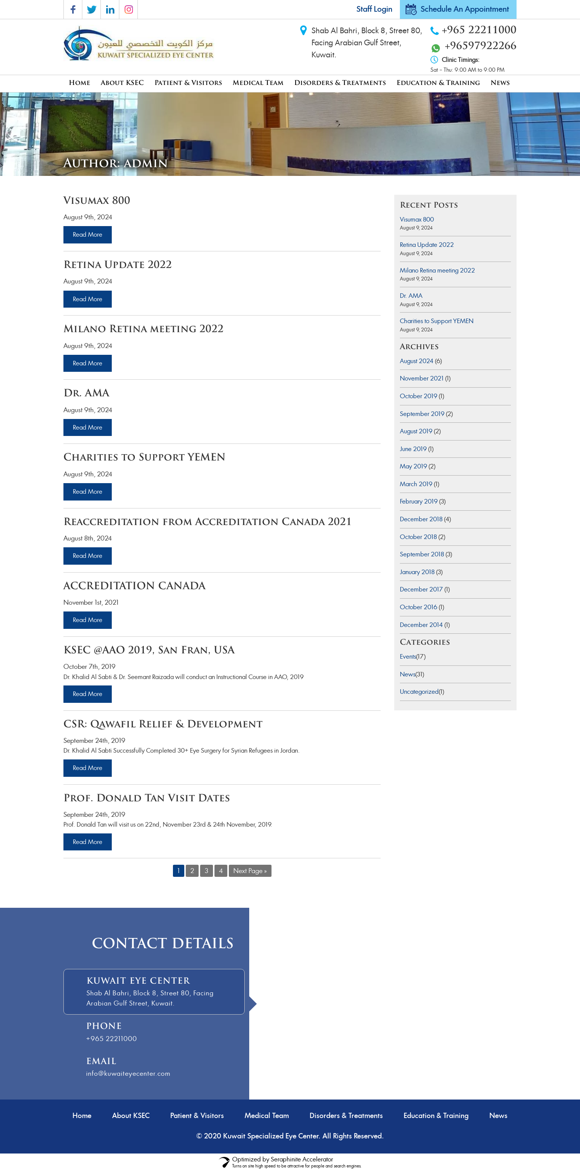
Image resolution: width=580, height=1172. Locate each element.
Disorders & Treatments (340, 83)
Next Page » (250, 871)
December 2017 (421, 589)
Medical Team (258, 83)
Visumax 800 (417, 219)
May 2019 (413, 466)
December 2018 (421, 519)
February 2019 (419, 501)
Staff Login (374, 9)
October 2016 (418, 607)
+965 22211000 (479, 31)
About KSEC (122, 83)
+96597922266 (481, 47)
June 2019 (413, 449)
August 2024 (416, 361)
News (500, 83)
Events (408, 657)
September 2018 (422, 554)
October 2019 (418, 396)
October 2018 (418, 537)
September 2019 (422, 414)
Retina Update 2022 (427, 245)
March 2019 (416, 484)
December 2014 (421, 625)
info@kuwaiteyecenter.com (128, 1073)
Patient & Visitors (188, 83)
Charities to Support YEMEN (437, 321)
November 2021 (422, 378)
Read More (87, 235)
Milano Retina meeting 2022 (437, 270)
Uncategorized (419, 692)
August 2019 (416, 431)
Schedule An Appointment (465, 9)
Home (79, 83)
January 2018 (417, 572)
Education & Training (438, 83)
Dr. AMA (411, 296)
